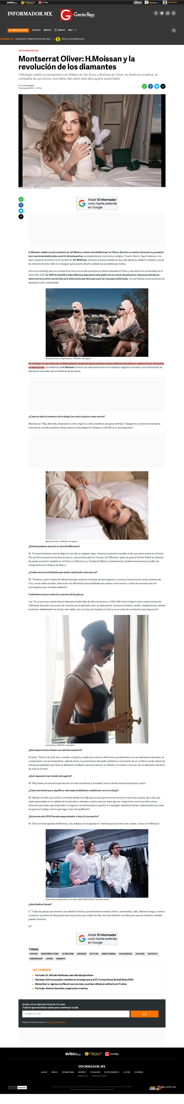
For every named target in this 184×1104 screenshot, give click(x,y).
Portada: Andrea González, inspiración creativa (61, 988)
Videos (59, 30)
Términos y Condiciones (56, 1022)
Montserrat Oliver (50, 954)
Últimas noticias (18, 30)
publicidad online (99, 1076)
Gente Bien (23, 51)
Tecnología (95, 1072)
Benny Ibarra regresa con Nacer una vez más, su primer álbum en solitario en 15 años (81, 984)
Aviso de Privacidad (77, 1089)
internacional (68, 1072)
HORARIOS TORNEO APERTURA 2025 (32, 39)
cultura (126, 1072)
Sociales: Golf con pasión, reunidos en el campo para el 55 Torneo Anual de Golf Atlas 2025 (84, 980)
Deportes (82, 1072)
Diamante (60, 959)
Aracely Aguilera (28, 85)
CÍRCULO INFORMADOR (72, 39)
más (72, 30)
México (47, 30)
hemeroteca (82, 1076)
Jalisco (36, 30)
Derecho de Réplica (90, 1089)
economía (138, 1072)
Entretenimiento (111, 1072)
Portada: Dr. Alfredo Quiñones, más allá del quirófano (64, 975)
